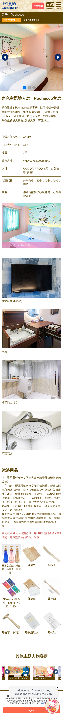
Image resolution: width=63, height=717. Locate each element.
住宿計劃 (38, 6)
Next (55, 671)
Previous (7, 671)
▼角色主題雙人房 (11, 20)
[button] (24, 87)
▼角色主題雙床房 (32, 20)
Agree (31, 710)
